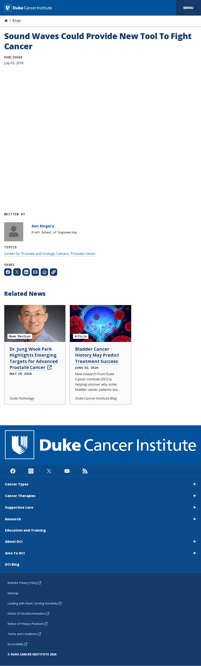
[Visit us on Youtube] (67, 470)
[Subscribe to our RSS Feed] (85, 470)
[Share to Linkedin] (26, 272)
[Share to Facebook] (8, 272)
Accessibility (17, 644)
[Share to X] (17, 272)
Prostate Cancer (83, 253)
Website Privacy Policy (24, 583)
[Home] (6, 20)
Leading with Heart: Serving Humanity (34, 603)
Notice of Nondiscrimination (28, 613)
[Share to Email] (35, 272)
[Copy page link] (53, 272)
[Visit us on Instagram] (31, 470)
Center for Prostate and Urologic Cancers (36, 253)
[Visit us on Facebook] (12, 470)
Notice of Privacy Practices (27, 624)
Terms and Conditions (24, 634)
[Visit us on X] (49, 470)
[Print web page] (44, 272)
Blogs (17, 20)
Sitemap (12, 593)
